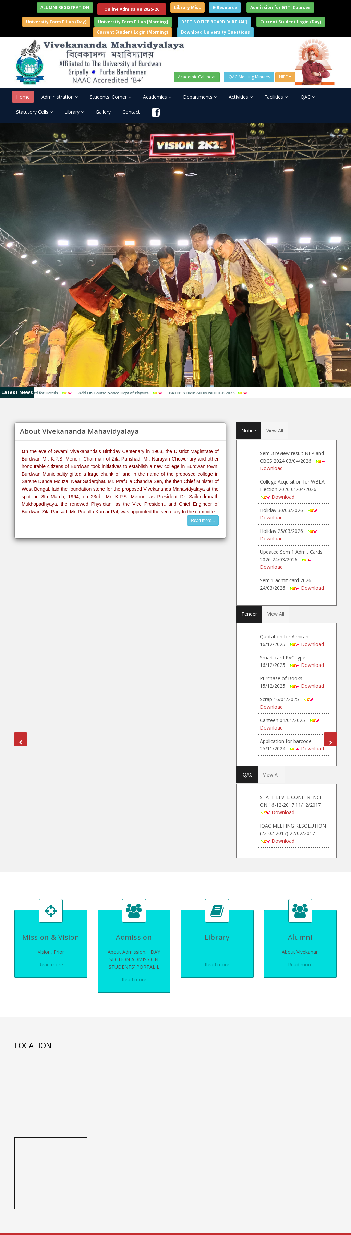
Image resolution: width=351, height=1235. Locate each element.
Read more (50, 964)
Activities (241, 97)
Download (271, 468)
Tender (249, 614)
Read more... (203, 520)
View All (274, 430)
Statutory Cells (34, 112)
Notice (248, 430)
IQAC (307, 97)
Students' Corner (110, 97)
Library (74, 112)
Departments (200, 97)
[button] (20, 739)
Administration (59, 97)
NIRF (285, 77)
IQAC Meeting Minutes (249, 77)
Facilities (276, 97)
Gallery (103, 112)
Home (23, 97)
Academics (157, 97)
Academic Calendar (197, 77)
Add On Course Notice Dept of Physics (120, 392)
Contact (131, 112)
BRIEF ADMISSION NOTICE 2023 (208, 392)
